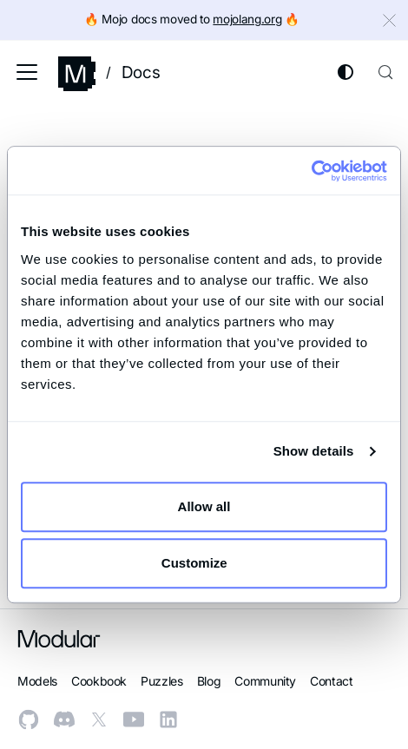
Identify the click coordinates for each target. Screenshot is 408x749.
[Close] (391, 22)
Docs (141, 72)
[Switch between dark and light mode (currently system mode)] (345, 72)
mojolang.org (247, 19)
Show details (313, 450)
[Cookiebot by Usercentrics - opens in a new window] (311, 171)
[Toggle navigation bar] (27, 72)
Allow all (204, 506)
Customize (204, 562)
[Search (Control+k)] (385, 72)
